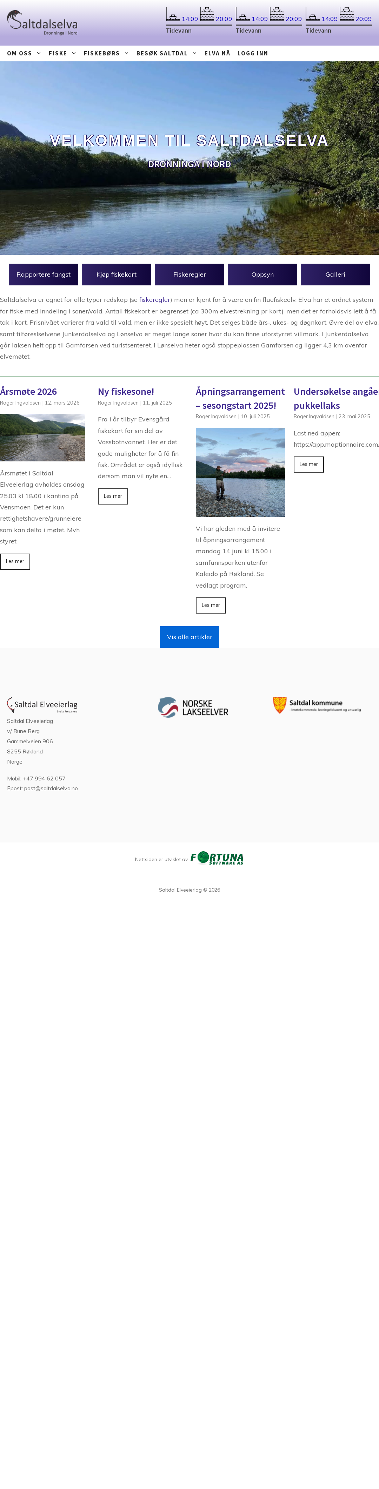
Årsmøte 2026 (28, 391)
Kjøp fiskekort (117, 274)
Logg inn (253, 53)
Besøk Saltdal (169, 53)
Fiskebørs (108, 53)
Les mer (15, 561)
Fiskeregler (189, 274)
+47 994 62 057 (44, 778)
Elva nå (218, 53)
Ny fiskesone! (126, 391)
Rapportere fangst (43, 274)
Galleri (335, 274)
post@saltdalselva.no (51, 788)
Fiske (64, 53)
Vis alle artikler (189, 637)
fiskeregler (154, 300)
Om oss (26, 53)
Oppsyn (263, 274)
